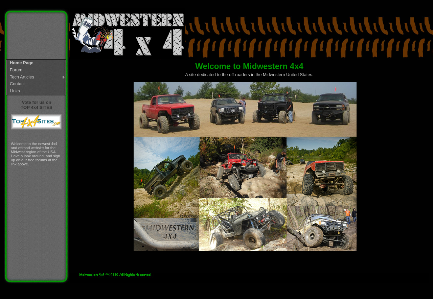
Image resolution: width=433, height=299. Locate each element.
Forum (16, 69)
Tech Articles (22, 76)
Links (15, 90)
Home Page (21, 62)
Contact (17, 83)
